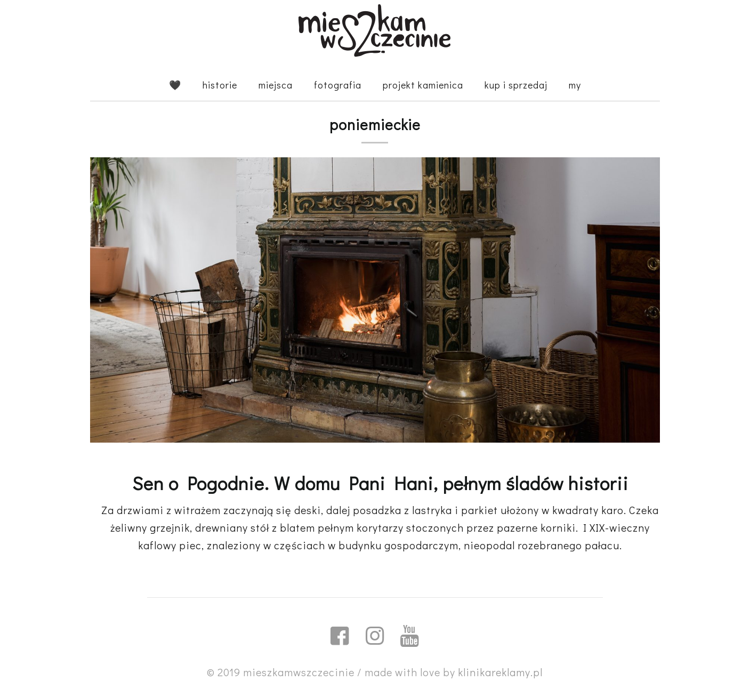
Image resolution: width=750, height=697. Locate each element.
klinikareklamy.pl (500, 672)
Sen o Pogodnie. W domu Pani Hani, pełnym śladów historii (380, 483)
